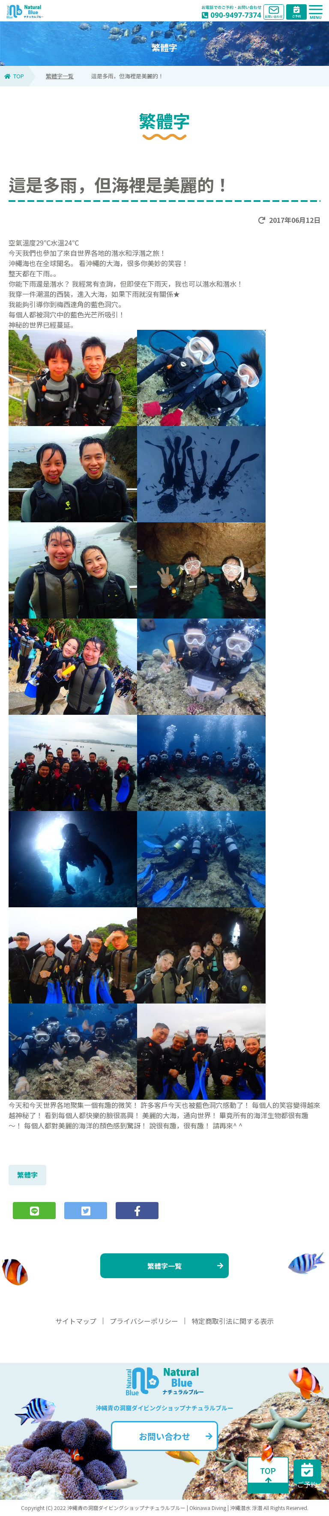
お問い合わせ (175, 1436)
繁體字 (27, 1175)
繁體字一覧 (60, 76)
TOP (14, 76)
